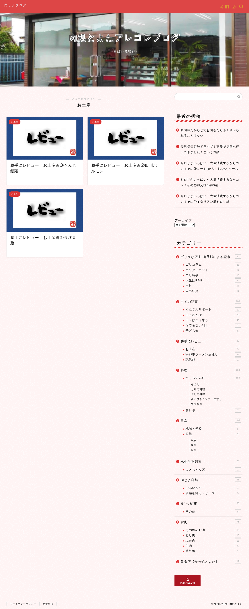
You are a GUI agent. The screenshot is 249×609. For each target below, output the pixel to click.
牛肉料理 (196, 404)
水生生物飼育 (211, 461)
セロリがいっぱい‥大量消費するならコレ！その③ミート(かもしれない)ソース (210, 166)
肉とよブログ (15, 5)
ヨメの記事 (211, 301)
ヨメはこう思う (213, 320)
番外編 (213, 551)
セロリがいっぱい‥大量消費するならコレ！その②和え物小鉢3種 (210, 182)
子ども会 (213, 331)
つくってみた (213, 378)
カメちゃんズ (213, 469)
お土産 (213, 349)
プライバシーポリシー (23, 603)
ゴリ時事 (213, 275)
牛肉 (213, 546)
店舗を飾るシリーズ (213, 493)
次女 (194, 440)
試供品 (213, 360)
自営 (213, 286)
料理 (211, 370)
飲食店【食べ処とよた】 (211, 561)
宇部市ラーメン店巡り (213, 354)
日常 (211, 420)
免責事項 (48, 603)
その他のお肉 (213, 530)
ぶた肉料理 (198, 394)
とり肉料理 (198, 389)
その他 (195, 384)
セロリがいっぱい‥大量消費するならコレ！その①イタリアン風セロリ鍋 (210, 198)
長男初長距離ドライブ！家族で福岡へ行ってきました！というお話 (210, 149)
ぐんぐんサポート (213, 309)
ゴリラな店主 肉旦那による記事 (211, 256)
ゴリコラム (213, 265)
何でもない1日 (213, 325)
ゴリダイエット (213, 270)
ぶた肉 (213, 541)
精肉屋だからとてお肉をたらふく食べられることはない (210, 133)
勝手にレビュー (211, 341)
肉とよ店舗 (211, 479)
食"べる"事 (211, 503)
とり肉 (213, 535)
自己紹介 (213, 291)
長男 (194, 450)
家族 (213, 434)
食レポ (213, 410)
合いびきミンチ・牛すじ (206, 399)
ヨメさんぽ (213, 315)
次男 (194, 445)
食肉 (211, 521)
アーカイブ (183, 220)
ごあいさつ (213, 488)
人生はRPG (213, 280)
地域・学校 (213, 429)
